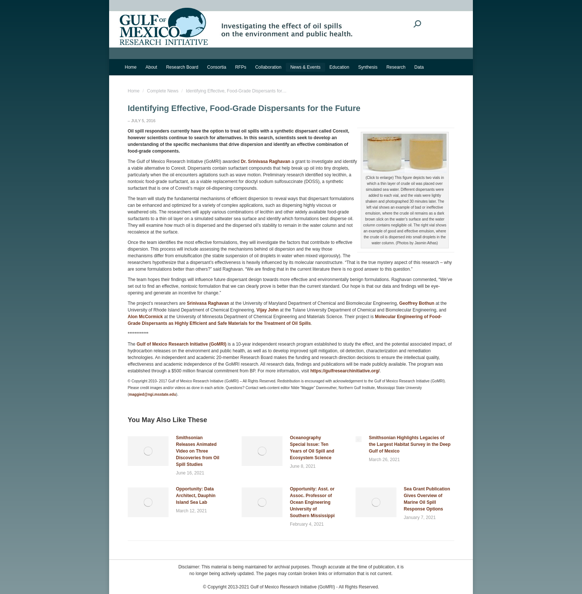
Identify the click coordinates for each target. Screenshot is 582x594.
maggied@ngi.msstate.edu (152, 394)
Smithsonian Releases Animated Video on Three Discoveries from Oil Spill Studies (197, 451)
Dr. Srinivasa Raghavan (265, 161)
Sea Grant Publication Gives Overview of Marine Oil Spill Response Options (427, 499)
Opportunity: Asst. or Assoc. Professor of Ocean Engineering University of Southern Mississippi (312, 502)
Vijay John (267, 310)
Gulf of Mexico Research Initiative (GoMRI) (180, 344)
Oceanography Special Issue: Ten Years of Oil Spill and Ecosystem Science (312, 447)
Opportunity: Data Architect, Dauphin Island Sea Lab (196, 495)
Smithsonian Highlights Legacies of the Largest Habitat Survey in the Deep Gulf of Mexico (410, 444)
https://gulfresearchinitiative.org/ (345, 370)
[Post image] (148, 451)
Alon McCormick (145, 316)
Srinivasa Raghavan (208, 303)
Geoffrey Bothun (416, 303)
